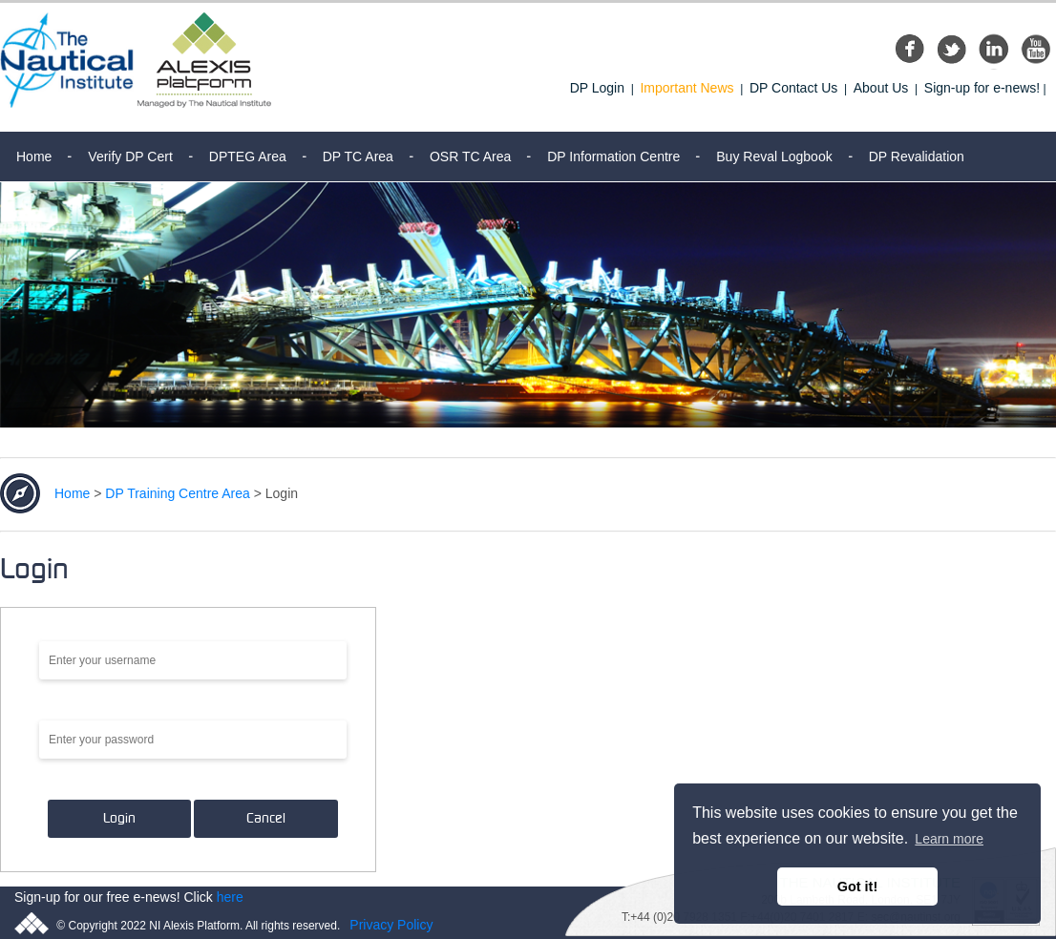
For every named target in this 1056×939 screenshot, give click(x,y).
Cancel (265, 818)
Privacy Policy (391, 924)
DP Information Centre (613, 156)
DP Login (597, 87)
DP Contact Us (793, 87)
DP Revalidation (916, 156)
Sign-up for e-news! (982, 87)
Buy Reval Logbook (774, 156)
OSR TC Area (470, 156)
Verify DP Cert (130, 156)
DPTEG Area (247, 156)
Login (119, 818)
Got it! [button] (857, 886)
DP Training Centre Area (177, 493)
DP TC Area (358, 156)
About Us (881, 87)
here (230, 897)
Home (34, 156)
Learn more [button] (949, 838)
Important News (686, 87)
